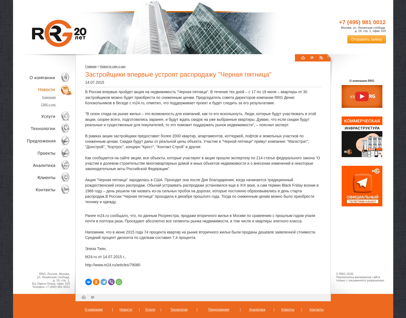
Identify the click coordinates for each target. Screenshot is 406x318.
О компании (43, 77)
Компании (49, 97)
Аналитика (43, 165)
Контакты (43, 189)
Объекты (43, 141)
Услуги (43, 116)
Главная (91, 66)
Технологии (43, 128)
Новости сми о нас (113, 66)
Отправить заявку (366, 39)
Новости (44, 89)
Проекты (43, 153)
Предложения (218, 309)
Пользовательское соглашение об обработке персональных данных (359, 285)
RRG (59, 33)
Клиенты (43, 177)
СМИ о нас (48, 104)
